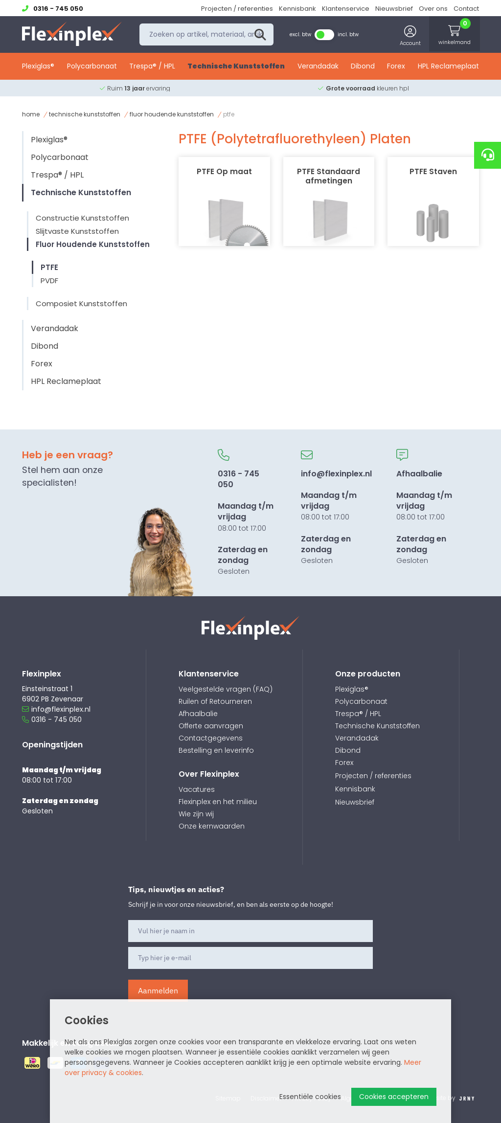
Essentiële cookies (310, 1096)
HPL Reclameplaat (448, 67)
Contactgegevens (211, 738)
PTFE (49, 267)
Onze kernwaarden (212, 826)
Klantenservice (345, 8)
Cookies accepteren (394, 1096)
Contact (466, 8)
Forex (396, 67)
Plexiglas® (38, 67)
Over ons (433, 8)
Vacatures (197, 789)
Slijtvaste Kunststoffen (77, 231)
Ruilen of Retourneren (215, 701)
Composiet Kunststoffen (81, 303)
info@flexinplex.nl (56, 709)
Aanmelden (158, 990)
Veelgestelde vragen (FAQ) (226, 689)
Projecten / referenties (237, 8)
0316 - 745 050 (52, 719)
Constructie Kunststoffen (82, 218)
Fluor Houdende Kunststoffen (172, 114)
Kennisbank (297, 8)
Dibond (363, 67)
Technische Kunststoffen (236, 67)
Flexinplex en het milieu (218, 802)
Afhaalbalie (198, 714)
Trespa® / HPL (152, 67)
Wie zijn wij (196, 814)
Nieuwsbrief (394, 8)
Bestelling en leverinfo (216, 750)
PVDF (49, 280)
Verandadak (318, 67)
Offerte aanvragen (211, 726)
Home (31, 114)
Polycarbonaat (92, 67)
